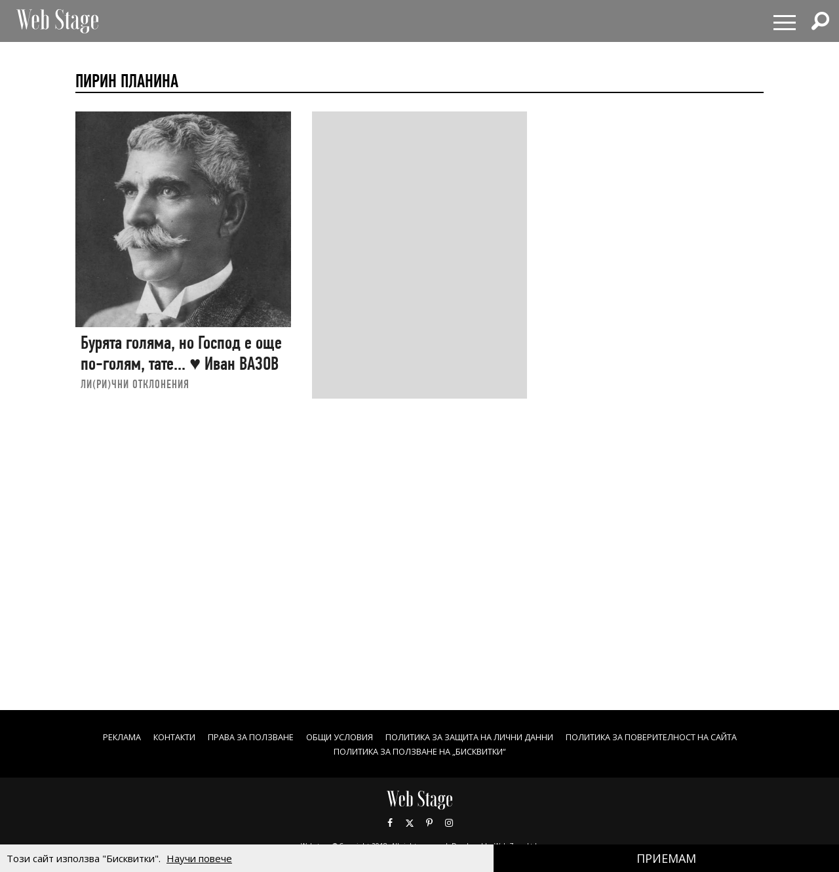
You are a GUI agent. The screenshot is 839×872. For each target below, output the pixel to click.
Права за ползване (226, 736)
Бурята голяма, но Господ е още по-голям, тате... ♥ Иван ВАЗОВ (181, 353)
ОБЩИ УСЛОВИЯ (324, 736)
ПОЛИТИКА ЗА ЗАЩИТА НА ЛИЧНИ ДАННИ (473, 736)
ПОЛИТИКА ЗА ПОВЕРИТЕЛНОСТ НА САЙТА (681, 736)
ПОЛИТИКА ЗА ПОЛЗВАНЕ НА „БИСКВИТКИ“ (420, 751)
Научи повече (199, 858)
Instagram (449, 823)
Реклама (80, 736)
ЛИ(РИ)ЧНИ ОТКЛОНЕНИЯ (135, 384)
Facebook (390, 823)
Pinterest (429, 823)
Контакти (140, 736)
